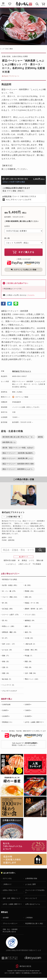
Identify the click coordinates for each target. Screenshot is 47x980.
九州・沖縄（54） (31, 673)
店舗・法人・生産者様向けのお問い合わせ (10, 930)
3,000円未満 (6, 704)
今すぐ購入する (23, 252)
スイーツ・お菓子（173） (10, 614)
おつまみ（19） (7, 650)
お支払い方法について (10, 890)
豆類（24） (28, 597)
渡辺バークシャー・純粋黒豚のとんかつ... (18, 469)
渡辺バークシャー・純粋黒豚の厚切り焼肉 (18, 464)
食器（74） (28, 632)
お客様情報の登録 (31, 878)
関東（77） (6, 656)
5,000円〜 (5, 710)
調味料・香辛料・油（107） (34, 609)
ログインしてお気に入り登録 (23, 269)
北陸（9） (5, 667)
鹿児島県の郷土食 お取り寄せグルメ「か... (18, 437)
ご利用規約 (29, 918)
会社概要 (6, 918)
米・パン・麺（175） (9, 591)
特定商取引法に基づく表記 (34, 923)
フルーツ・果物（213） (10, 597)
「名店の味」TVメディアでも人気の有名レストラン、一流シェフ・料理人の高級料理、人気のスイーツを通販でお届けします (23, 859)
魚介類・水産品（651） (10, 585)
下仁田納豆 (37, 564)
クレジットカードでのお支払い (34, 891)
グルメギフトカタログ (9, 691)
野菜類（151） (30, 591)
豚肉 (11, 49)
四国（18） (6, 673)
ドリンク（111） (30, 614)
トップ (2, 49)
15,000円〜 (28, 716)
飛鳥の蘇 (39, 560)
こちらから (31, 295)
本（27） (5, 638)
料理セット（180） (8, 626)
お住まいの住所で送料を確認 (14, 182)
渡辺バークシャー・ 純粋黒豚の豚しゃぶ (17, 458)
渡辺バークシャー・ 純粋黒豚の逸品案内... (18, 453)
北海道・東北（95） (31, 650)
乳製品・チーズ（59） (32, 603)
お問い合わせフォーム (32, 904)
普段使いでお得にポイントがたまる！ (25, 744)
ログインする (7, 878)
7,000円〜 (28, 710)
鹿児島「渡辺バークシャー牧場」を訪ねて (18, 448)
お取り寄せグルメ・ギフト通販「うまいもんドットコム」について (23, 846)
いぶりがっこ (11, 564)
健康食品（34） (30, 620)
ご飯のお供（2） (30, 644)
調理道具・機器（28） (9, 632)
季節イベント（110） (32, 679)
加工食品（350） (7, 609)
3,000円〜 (28, 704)
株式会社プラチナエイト (11, 76)
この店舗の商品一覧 (13, 517)
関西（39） (28, 661)
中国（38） (28, 667)
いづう (31, 560)
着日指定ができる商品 (9, 579)
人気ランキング (24, 564)
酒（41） (5, 620)
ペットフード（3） (8, 685)
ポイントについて (31, 898)
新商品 (24, 560)
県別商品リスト (7, 722)
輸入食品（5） (7, 679)
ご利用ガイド (7, 884)
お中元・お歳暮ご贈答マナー (34, 722)
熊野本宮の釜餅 (10, 560)
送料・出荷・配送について (11, 898)
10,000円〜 (6, 716)
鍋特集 (40, 437)
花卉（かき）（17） (9, 644)
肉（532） (28, 585)
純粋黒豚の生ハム (9, 442)
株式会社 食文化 (25, 966)
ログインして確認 (21, 397)
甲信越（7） (29, 656)
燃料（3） (28, 626)
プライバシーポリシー (10, 923)
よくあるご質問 (30, 884)
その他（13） (29, 638)
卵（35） (5, 603)
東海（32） (6, 661)
